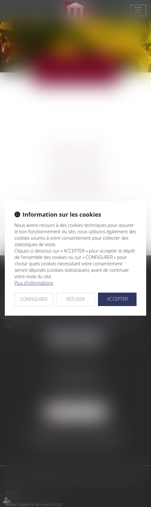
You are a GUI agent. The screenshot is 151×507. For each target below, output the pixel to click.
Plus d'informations (33, 283)
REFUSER (76, 299)
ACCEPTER (117, 299)
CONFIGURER (34, 299)
